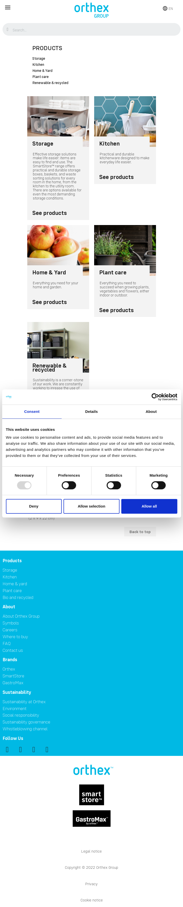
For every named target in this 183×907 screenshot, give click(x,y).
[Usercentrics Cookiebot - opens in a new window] (155, 397)
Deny (33, 506)
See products (49, 212)
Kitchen (38, 65)
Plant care (40, 77)
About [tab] (151, 411)
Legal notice (91, 851)
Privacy (91, 883)
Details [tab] (91, 411)
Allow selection (91, 506)
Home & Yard (42, 71)
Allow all (149, 506)
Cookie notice (92, 900)
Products (47, 48)
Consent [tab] (32, 411)
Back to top (140, 531)
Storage (38, 59)
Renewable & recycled (50, 83)
